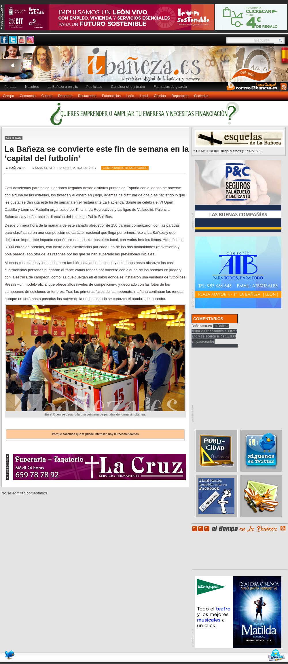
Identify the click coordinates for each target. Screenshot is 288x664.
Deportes (65, 96)
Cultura (46, 96)
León (130, 96)
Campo (8, 96)
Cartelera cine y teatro (128, 87)
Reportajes (180, 96)
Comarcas (28, 96)
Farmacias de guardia (170, 87)
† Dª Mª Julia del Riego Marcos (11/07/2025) (227, 151)
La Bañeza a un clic (63, 87)
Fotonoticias (111, 96)
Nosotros (32, 87)
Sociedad (201, 96)
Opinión (160, 96)
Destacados (87, 96)
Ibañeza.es (145, 66)
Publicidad (94, 87)
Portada (10, 87)
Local (144, 96)
